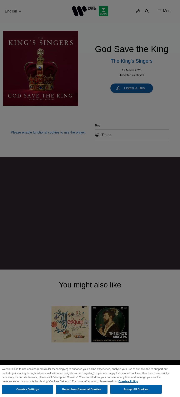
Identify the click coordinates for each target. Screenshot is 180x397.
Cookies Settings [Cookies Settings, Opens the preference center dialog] (27, 389)
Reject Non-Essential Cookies (81, 389)
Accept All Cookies (135, 389)
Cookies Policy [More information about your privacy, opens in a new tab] (128, 381)
